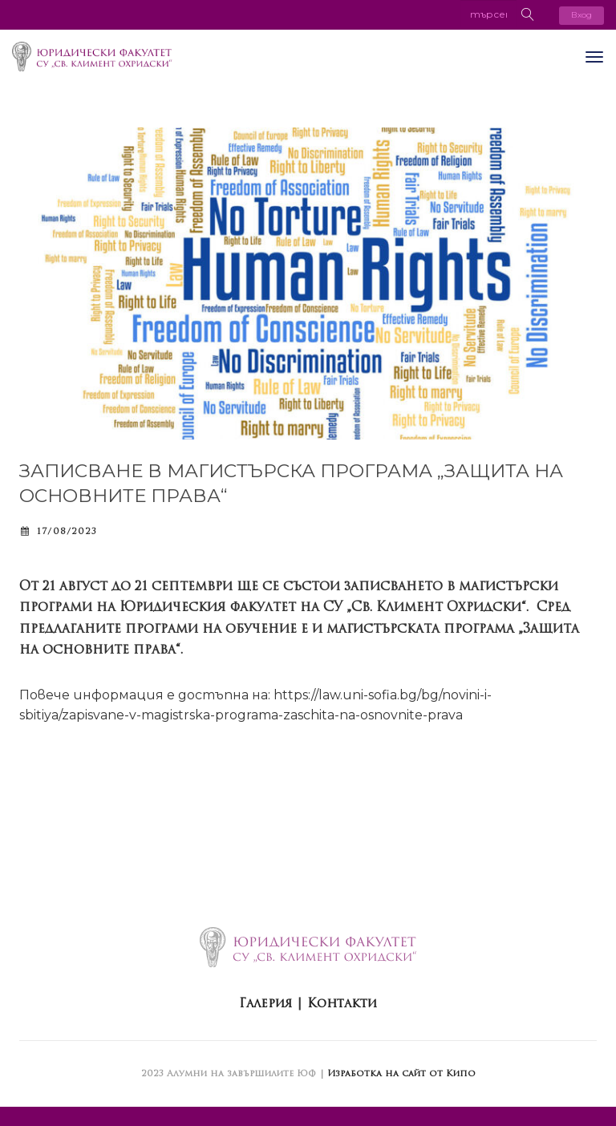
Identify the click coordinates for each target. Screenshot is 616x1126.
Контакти (342, 1003)
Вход (581, 15)
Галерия (265, 1003)
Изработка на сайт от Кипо (401, 1073)
